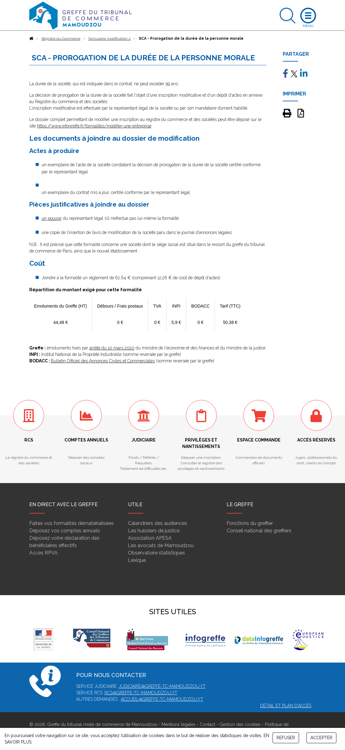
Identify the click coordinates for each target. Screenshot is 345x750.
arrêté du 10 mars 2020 (111, 347)
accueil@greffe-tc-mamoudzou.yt (162, 699)
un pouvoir (52, 218)
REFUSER (286, 737)
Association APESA (150, 538)
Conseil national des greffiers (259, 531)
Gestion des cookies (240, 724)
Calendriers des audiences (157, 523)
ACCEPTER (321, 737)
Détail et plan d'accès (285, 705)
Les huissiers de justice (153, 531)
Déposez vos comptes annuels (64, 531)
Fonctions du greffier (250, 523)
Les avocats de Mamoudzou (161, 545)
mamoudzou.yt (159, 692)
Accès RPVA (43, 553)
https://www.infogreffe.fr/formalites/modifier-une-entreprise (94, 125)
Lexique (137, 560)
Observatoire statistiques (156, 553)
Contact (207, 724)
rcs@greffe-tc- (123, 692)
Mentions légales (178, 724)
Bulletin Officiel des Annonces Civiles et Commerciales (103, 360)
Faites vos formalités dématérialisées (71, 523)
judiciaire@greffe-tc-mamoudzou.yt (162, 686)
